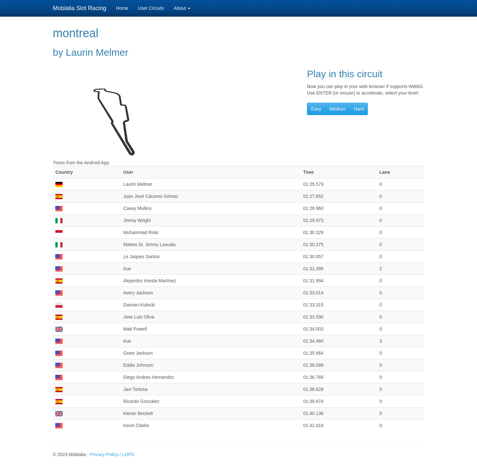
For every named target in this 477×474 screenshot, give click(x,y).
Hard (359, 108)
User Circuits (151, 8)
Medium (337, 108)
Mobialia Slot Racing (79, 8)
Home (122, 8)
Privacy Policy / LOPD (112, 454)
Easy (316, 108)
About (182, 8)
